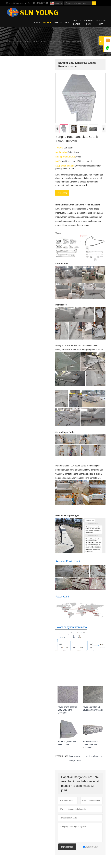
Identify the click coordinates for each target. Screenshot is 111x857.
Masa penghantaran (65, 157)
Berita (58, 22)
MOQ (58, 161)
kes (67, 22)
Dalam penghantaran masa (70, 631)
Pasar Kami (61, 600)
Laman (36, 22)
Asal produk (61, 152)
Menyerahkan (67, 847)
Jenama (59, 148)
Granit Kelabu (40, 41)
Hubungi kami (88, 22)
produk (47, 22)
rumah (8, 41)
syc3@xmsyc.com (17, 3)
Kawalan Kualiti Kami (67, 564)
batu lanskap (74, 760)
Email (62, 193)
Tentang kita (101, 22)
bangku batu (74, 765)
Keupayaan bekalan (65, 166)
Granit (27, 41)
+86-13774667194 (40, 3)
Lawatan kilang (76, 22)
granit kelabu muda (93, 760)
